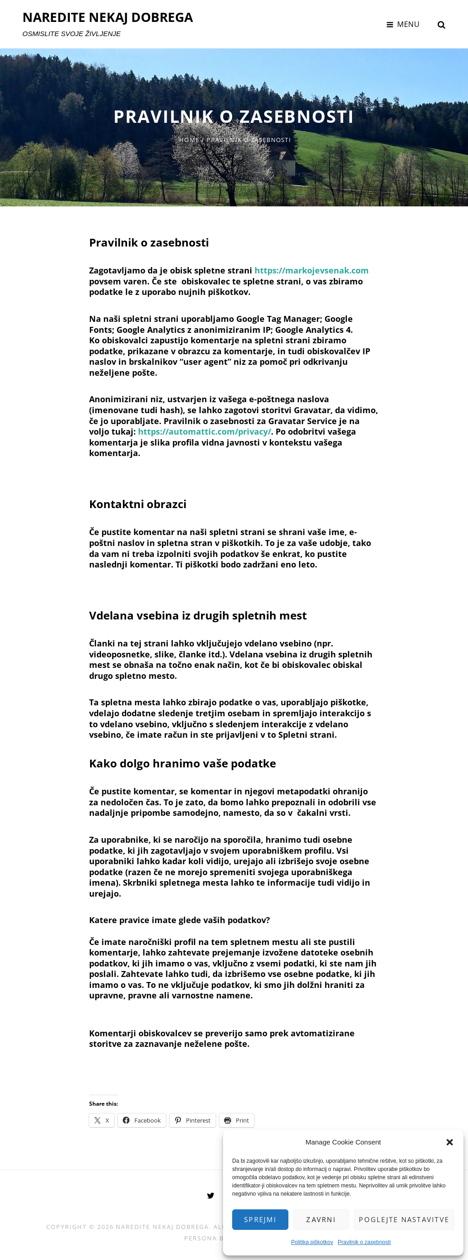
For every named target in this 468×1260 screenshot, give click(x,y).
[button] (449, 1142)
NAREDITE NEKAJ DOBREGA (107, 17)
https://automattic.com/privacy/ (204, 431)
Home (189, 140)
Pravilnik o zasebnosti (364, 1242)
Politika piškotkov (312, 1242)
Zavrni (321, 1219)
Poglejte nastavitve (404, 1219)
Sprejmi (260, 1219)
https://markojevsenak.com (312, 270)
